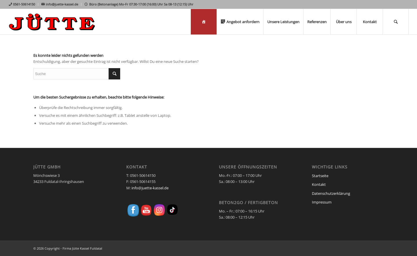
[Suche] (396, 22)
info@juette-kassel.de (150, 187)
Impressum (322, 202)
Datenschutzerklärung (331, 193)
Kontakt (319, 184)
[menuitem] (23, 4)
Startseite (320, 175)
